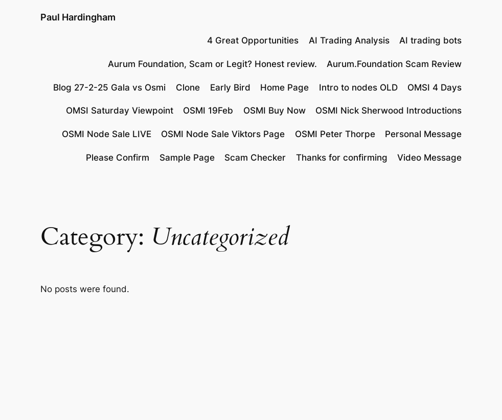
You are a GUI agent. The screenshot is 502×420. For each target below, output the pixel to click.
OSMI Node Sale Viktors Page (223, 134)
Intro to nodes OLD (358, 87)
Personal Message (423, 134)
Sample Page (187, 157)
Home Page (284, 87)
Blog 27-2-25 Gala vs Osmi (109, 87)
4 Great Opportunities (253, 40)
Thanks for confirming (341, 157)
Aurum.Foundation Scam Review (394, 64)
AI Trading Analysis (349, 40)
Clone (188, 87)
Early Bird (230, 87)
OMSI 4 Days (434, 87)
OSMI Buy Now (274, 110)
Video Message (429, 157)
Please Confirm (117, 157)
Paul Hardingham (78, 17)
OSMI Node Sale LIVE (106, 134)
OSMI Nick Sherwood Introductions (388, 110)
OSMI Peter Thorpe (335, 134)
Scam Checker (255, 157)
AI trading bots (430, 40)
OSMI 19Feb (208, 110)
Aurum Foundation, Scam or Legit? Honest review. (212, 64)
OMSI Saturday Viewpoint (119, 110)
